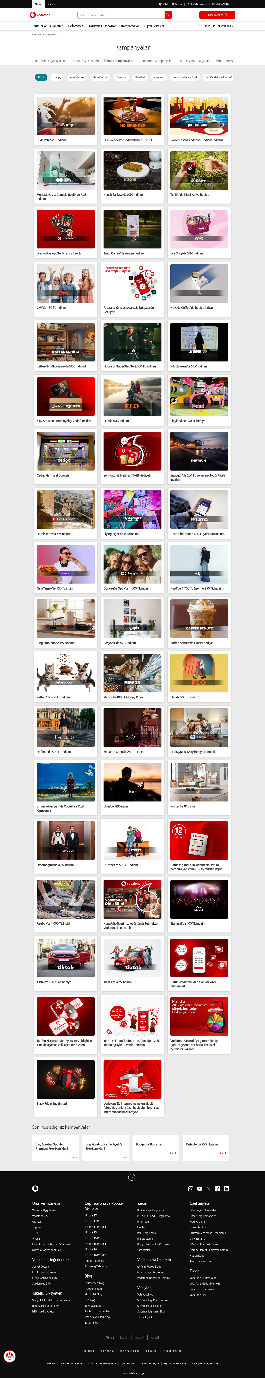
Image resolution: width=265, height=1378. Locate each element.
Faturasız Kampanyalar (194, 61)
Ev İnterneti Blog (94, 1283)
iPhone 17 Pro (93, 1221)
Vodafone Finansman (202, 1289)
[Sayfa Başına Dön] (132, 1178)
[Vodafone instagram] (190, 1188)
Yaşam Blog (91, 1322)
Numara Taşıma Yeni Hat (46, 1249)
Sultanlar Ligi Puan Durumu (153, 1300)
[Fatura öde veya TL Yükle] (215, 26)
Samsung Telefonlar (96, 1266)
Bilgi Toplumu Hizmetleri (175, 1363)
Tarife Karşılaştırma (201, 1261)
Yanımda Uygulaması (44, 1210)
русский (139, 1337)
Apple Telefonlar (94, 1260)
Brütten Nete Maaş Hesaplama (208, 1232)
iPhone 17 (91, 1215)
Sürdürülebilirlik (41, 1283)
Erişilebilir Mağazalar (44, 1272)
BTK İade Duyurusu (43, 1311)
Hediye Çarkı (197, 1221)
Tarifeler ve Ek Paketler (47, 26)
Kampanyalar (130, 26)
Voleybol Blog (145, 1294)
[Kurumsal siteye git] (52, 4)
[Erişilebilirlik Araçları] (170, 4)
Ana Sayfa (36, 34)
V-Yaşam (37, 1238)
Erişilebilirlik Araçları (149, 1363)
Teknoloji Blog (93, 1305)
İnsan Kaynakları (129, 1350)
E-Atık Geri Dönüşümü (45, 1277)
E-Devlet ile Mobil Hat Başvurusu (51, 1244)
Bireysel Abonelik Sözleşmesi (154, 1244)
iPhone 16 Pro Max (95, 1255)
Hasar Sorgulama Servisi (204, 1215)
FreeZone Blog (93, 1288)
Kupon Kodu (197, 1255)
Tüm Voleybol (144, 1317)
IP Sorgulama (145, 1238)
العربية (154, 1337)
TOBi (35, 1232)
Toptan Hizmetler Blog (98, 1311)
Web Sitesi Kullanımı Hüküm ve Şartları (65, 1363)
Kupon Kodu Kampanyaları (155, 61)
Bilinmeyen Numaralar (203, 1210)
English (124, 1337)
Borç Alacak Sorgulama (45, 1305)
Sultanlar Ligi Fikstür (149, 1305)
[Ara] (168, 15)
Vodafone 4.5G (40, 1215)
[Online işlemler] (217, 15)
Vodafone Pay (198, 1294)
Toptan (36, 1227)
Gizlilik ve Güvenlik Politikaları (102, 1363)
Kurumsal (88, 1350)
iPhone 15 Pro (93, 1238)
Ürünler (36, 1221)
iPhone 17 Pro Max (95, 1226)
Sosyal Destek (40, 1266)
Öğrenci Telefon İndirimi (204, 1244)
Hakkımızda (107, 1350)
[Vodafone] (35, 1188)
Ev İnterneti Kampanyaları (231, 61)
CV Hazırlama (198, 1238)
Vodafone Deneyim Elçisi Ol (153, 1277)
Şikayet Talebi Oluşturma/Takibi (51, 1300)
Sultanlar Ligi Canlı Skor (151, 1311)
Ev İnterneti (75, 26)
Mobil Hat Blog (93, 1294)
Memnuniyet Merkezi (150, 1272)
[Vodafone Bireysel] (38, 4)
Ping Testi (143, 1221)
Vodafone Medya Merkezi (205, 1283)
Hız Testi (142, 1227)
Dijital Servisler (154, 26)
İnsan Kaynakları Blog (97, 1316)
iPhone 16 (91, 1249)
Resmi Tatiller (198, 1227)
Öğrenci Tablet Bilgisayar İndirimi (209, 1249)
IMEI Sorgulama (146, 1232)
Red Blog (90, 1300)
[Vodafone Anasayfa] (40, 15)
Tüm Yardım (143, 1249)
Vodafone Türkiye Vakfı (203, 1277)
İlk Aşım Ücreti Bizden (150, 1266)
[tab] (50, 61)
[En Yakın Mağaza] (196, 4)
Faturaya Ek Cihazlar (102, 26)
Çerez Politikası (128, 1363)
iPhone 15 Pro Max (95, 1243)
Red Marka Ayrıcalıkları (50, 61)
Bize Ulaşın (151, 1350)
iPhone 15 (91, 1232)
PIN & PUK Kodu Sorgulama (153, 1215)
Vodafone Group (172, 1350)
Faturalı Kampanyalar (118, 61)
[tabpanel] (132, 599)
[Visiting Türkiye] (221, 4)
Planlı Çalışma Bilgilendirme (205, 1363)
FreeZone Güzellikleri (84, 61)
